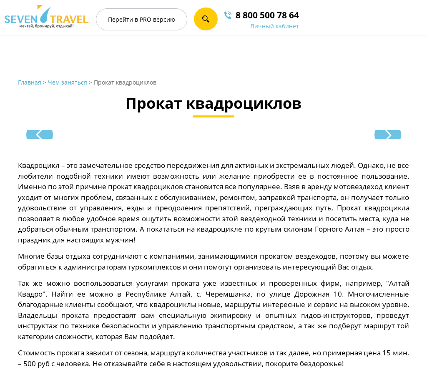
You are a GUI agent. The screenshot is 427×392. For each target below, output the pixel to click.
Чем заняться (67, 82)
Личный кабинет (274, 26)
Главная (29, 82)
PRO (141, 19)
